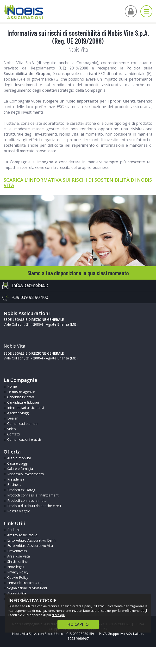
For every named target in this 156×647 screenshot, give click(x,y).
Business (14, 484)
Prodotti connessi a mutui (27, 500)
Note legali (15, 566)
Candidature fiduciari (23, 402)
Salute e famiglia (20, 468)
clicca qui (58, 615)
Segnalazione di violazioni (27, 588)
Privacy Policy (17, 572)
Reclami (13, 529)
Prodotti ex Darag (21, 490)
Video (11, 429)
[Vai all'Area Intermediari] (131, 11)
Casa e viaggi (17, 463)
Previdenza (15, 479)
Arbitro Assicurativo (22, 535)
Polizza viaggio (18, 511)
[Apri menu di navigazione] (146, 11)
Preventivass (17, 551)
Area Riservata (18, 556)
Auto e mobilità (19, 458)
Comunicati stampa (22, 423)
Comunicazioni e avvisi (24, 439)
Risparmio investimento (25, 474)
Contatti (13, 434)
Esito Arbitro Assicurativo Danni (31, 540)
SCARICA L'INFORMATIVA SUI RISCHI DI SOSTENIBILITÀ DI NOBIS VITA (78, 182)
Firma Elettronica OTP (24, 582)
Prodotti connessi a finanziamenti (33, 495)
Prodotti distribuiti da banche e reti (34, 505)
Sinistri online (17, 561)
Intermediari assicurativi (25, 407)
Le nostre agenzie (21, 391)
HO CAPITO (78, 624)
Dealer (12, 418)
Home (12, 386)
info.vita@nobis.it (25, 285)
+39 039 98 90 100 (25, 297)
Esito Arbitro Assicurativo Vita (30, 545)
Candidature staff (20, 397)
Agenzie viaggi (18, 413)
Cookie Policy (17, 577)
